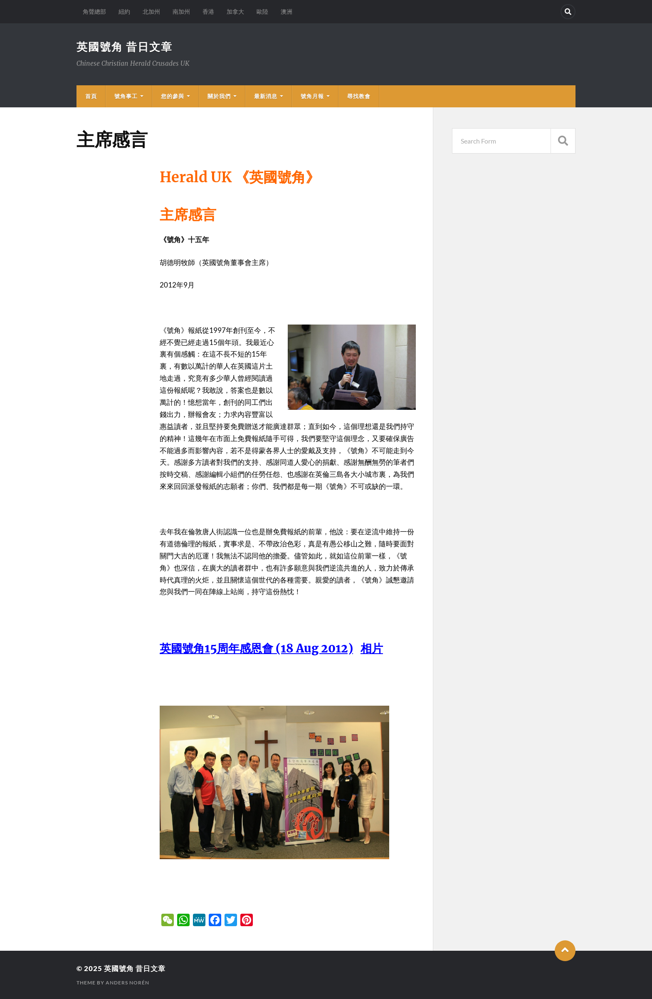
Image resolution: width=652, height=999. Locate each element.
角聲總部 (94, 11)
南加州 (181, 11)
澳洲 (286, 11)
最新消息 (265, 96)
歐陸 (262, 11)
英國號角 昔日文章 (125, 46)
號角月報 (312, 96)
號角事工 (126, 96)
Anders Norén (127, 982)
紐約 (124, 11)
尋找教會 (358, 96)
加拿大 (235, 11)
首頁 (91, 96)
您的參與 (172, 96)
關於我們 (219, 96)
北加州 (151, 11)
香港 (208, 11)
